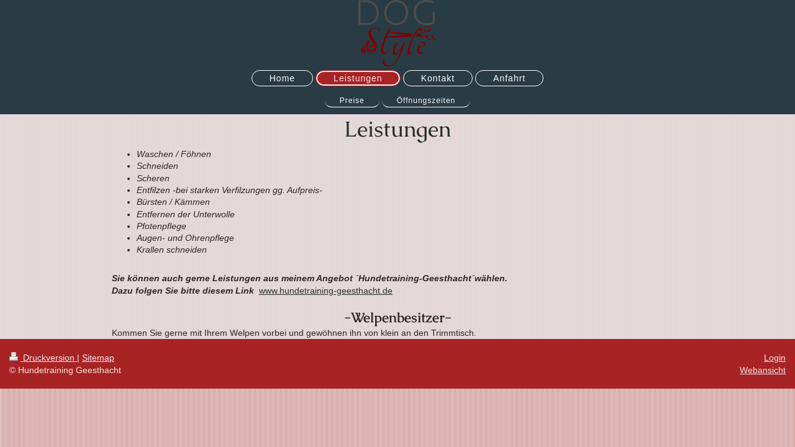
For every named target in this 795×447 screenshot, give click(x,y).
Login (775, 358)
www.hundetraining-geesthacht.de (326, 291)
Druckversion (43, 358)
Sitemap (98, 358)
